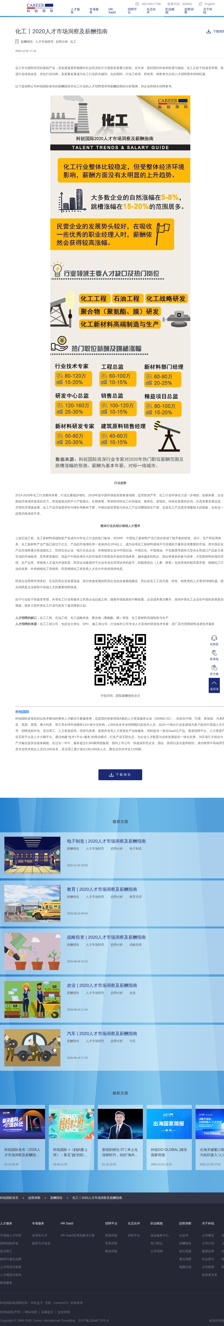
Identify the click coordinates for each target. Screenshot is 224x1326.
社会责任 (208, 1259)
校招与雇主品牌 (10, 1259)
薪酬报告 (56, 1197)
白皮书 (183, 1235)
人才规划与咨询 (10, 1275)
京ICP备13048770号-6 (93, 1320)
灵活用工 (6, 1251)
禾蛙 (48, 1303)
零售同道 (111, 1243)
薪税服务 (6, 1282)
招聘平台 (132, 10)
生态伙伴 (151, 10)
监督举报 (64, 1312)
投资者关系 (209, 1275)
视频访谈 (185, 1267)
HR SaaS (112, 10)
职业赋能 (170, 10)
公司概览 (208, 1235)
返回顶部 (216, 689)
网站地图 (31, 1312)
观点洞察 (185, 1259)
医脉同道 (111, 1235)
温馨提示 (47, 1312)
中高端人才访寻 (10, 1235)
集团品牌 (208, 1251)
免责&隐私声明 (10, 1312)
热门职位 (156, 1243)
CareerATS (60, 1303)
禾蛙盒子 (37, 1303)
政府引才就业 (41, 1243)
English (207, 3)
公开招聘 (156, 1251)
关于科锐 (207, 10)
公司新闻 (208, 1267)
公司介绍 (208, 1243)
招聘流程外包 (9, 1243)
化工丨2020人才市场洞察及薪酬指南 (97, 1197)
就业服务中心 (159, 1235)
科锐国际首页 (9, 1197)
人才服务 (75, 10)
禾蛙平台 (134, 1235)
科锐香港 (77, 1303)
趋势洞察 (189, 10)
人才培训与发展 (10, 1267)
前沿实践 (185, 1251)
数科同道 (111, 1251)
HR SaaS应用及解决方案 (78, 1235)
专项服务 (94, 10)
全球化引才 (39, 1235)
